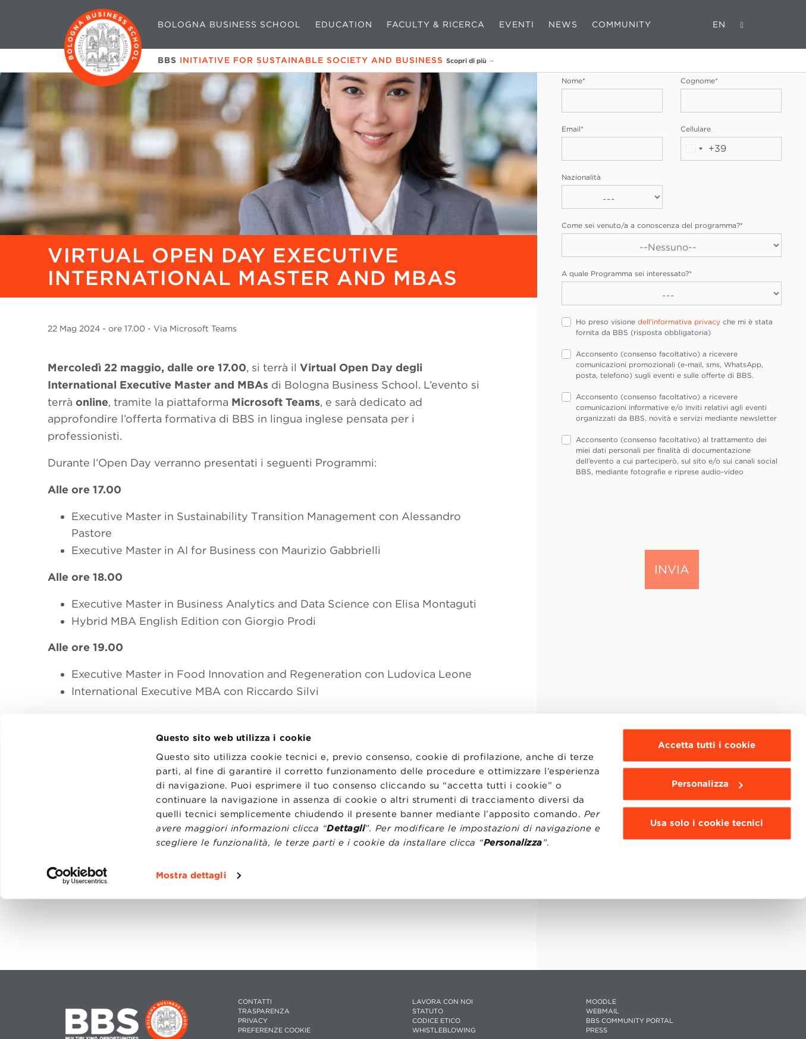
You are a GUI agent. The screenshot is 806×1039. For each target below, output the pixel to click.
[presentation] (652, 512)
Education (343, 24)
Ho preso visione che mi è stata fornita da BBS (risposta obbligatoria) (674, 327)
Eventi (516, 24)
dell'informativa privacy (679, 321)
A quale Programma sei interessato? (627, 273)
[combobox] (703, 148)
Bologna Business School (229, 24)
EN (719, 24)
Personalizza (707, 924)
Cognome (699, 80)
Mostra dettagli (191, 1015)
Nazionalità (581, 177)
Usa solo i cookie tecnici (706, 963)
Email (573, 128)
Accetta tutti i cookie (706, 885)
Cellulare (695, 128)
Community (621, 24)
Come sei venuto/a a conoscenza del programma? (652, 225)
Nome (573, 80)
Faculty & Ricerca (436, 24)
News (563, 24)
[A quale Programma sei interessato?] (672, 293)
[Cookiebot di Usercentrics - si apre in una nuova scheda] (77, 1016)
